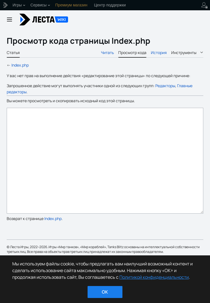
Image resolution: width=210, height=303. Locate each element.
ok (105, 292)
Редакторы (165, 85)
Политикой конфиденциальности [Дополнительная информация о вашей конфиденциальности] (154, 277)
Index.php (20, 65)
